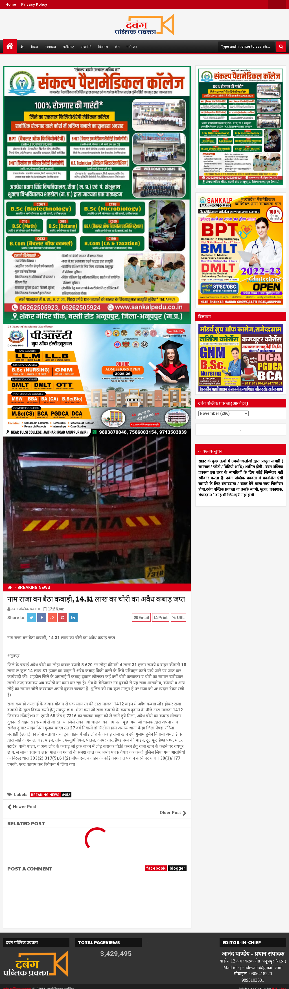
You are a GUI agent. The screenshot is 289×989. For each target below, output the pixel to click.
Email (141, 617)
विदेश (34, 46)
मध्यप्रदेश (50, 46)
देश (22, 46)
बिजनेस (103, 46)
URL (179, 617)
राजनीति (86, 46)
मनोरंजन (131, 46)
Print (161, 617)
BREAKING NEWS (51, 794)
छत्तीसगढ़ (68, 46)
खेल (117, 46)
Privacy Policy (34, 4)
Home (10, 4)
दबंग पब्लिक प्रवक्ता (17, 983)
